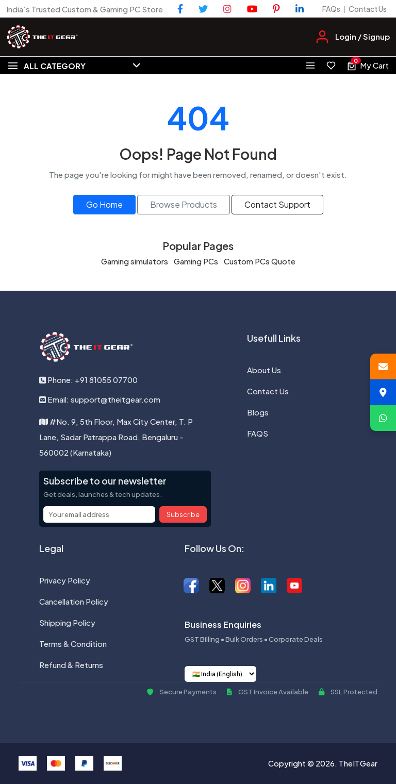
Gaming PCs (196, 261)
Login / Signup (362, 36)
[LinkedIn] (299, 8)
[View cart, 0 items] (367, 65)
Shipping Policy (67, 622)
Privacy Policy (64, 580)
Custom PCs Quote (259, 261)
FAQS (257, 433)
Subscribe (183, 514)
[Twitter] (203, 8)
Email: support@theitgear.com (99, 399)
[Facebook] (180, 8)
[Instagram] (227, 8)
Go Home (104, 204)
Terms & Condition (73, 643)
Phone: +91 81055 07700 (88, 380)
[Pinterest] (276, 8)
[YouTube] (252, 8)
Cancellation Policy (73, 601)
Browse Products (183, 204)
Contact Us (368, 8)
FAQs (331, 8)
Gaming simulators (134, 261)
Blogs (258, 412)
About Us (264, 370)
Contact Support (277, 204)
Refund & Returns (71, 665)
